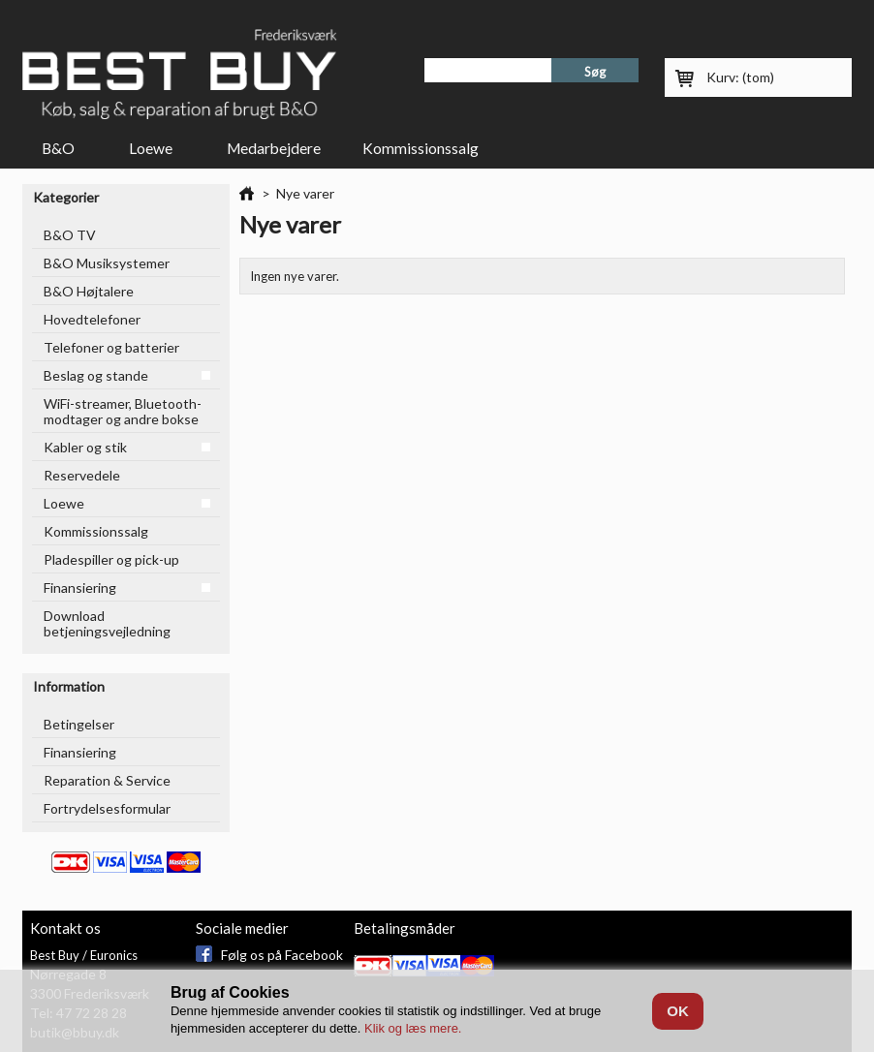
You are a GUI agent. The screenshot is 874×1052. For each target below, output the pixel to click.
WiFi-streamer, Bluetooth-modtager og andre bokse (123, 411)
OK (678, 1011)
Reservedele (82, 475)
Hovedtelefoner (92, 319)
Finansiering (80, 587)
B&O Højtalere (89, 291)
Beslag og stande (96, 375)
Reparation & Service (107, 780)
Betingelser (79, 724)
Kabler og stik (85, 447)
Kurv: (740, 77)
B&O (60, 152)
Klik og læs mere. (412, 1028)
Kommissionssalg (420, 148)
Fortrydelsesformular (107, 808)
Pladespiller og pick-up (111, 559)
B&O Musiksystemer (107, 263)
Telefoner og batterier (111, 347)
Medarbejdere (274, 148)
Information (69, 686)
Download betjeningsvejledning (107, 623)
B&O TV (70, 235)
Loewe (153, 152)
